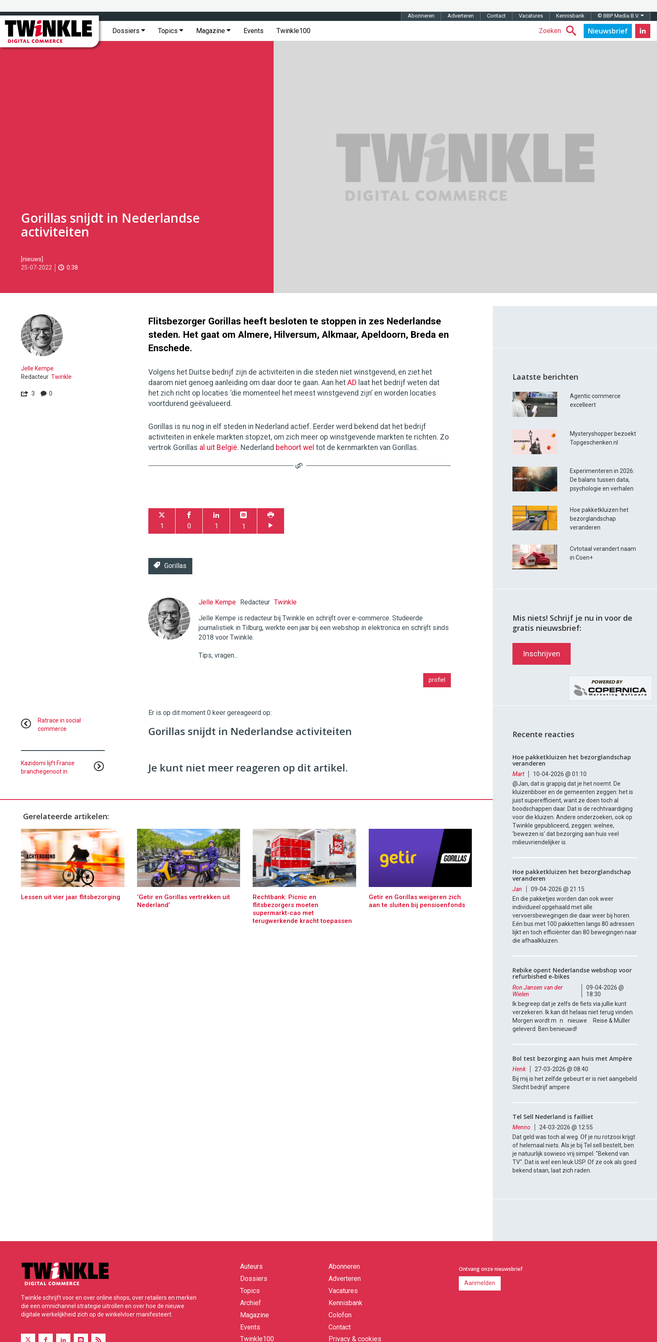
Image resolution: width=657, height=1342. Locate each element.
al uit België (218, 447)
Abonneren (421, 16)
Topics (170, 31)
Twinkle (61, 376)
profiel (437, 679)
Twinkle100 (293, 31)
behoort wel (295, 447)
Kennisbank (570, 16)
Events (253, 31)
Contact (496, 16)
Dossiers (128, 31)
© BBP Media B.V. (621, 16)
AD (352, 382)
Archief (250, 1303)
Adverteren (460, 16)
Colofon (340, 1315)
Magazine (213, 31)
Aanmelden (479, 1283)
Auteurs (251, 1266)
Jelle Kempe (37, 368)
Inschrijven (541, 653)
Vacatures (531, 16)
